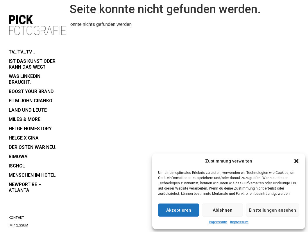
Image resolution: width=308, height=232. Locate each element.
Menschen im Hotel (32, 175)
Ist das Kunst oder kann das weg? (32, 64)
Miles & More (24, 119)
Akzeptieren (178, 210)
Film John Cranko (30, 100)
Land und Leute (28, 110)
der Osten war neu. (32, 147)
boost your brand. (32, 91)
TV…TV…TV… (22, 52)
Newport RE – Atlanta (25, 187)
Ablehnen (222, 210)
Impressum (218, 222)
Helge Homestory (30, 128)
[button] (296, 161)
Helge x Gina (24, 138)
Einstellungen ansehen (272, 210)
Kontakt (16, 218)
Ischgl (17, 166)
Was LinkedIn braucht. (24, 79)
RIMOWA (18, 156)
